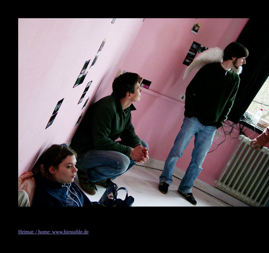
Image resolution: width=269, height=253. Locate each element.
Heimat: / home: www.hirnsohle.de (53, 231)
